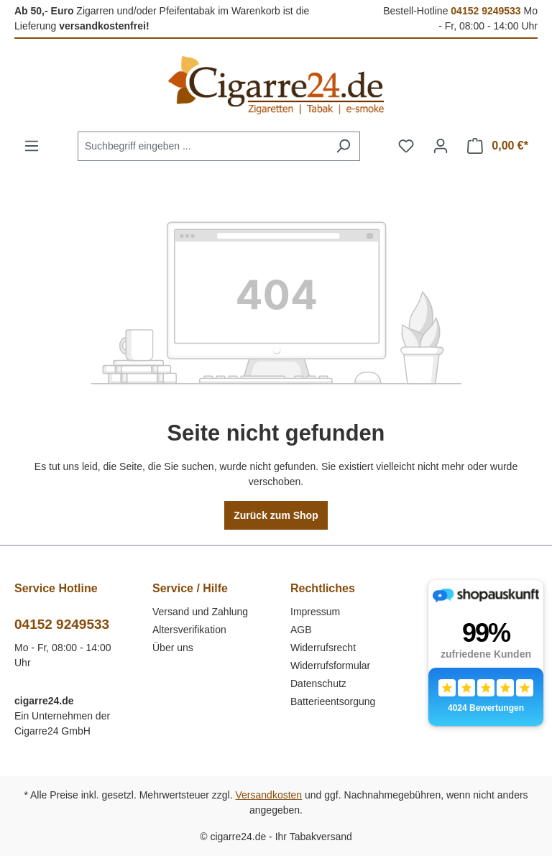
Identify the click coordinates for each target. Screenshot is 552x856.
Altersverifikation (189, 629)
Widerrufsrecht (323, 647)
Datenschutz (318, 683)
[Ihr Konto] (440, 146)
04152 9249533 (485, 11)
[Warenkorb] (498, 146)
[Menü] (31, 146)
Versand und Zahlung (200, 611)
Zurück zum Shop (276, 515)
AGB (301, 629)
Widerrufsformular (330, 665)
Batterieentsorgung (332, 701)
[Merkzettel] (406, 146)
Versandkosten (269, 795)
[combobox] (202, 146)
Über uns (172, 647)
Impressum (315, 611)
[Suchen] (343, 146)
